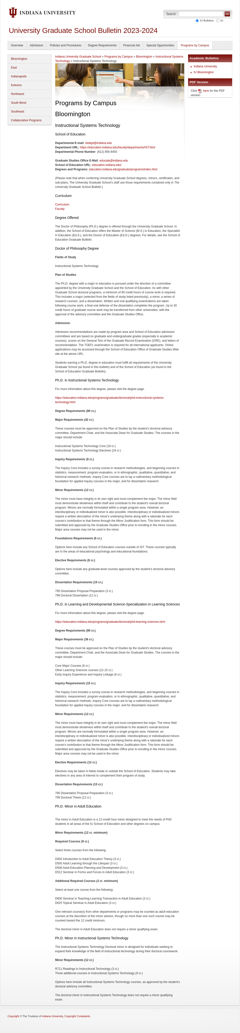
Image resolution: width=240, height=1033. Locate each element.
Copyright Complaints (77, 1016)
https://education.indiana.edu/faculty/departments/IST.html (117, 147)
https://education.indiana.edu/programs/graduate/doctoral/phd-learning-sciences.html (110, 622)
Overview (17, 45)
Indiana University (205, 66)
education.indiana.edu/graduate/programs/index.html (123, 169)
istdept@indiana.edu (98, 143)
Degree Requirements (102, 45)
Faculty (60, 209)
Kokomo (16, 85)
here (206, 90)
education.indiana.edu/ (106, 165)
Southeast (17, 111)
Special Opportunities (160, 45)
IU (221, 20)
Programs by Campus (195, 45)
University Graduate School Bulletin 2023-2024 (83, 30)
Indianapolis (19, 76)
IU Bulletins (206, 20)
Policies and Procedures (65, 45)
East (14, 67)
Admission (36, 45)
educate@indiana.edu (114, 160)
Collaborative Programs (26, 120)
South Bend (18, 102)
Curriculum (62, 204)
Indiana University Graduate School (78, 56)
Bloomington (19, 59)
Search (171, 13)
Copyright (13, 1016)
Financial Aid (131, 45)
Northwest (17, 94)
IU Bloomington (204, 72)
